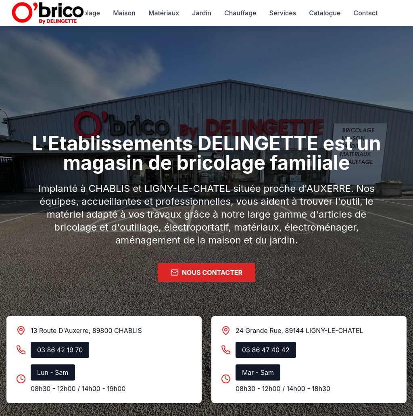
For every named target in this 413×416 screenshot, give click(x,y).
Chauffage (240, 13)
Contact (365, 13)
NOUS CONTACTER (206, 272)
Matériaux (163, 13)
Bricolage (85, 13)
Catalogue (324, 13)
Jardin (201, 13)
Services (282, 13)
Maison (124, 13)
